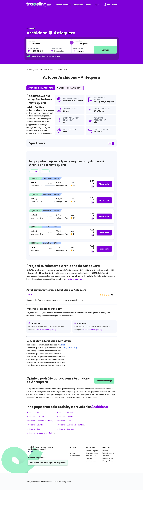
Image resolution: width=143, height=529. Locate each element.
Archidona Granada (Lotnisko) (39, 420)
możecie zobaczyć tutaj (46, 329)
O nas (72, 453)
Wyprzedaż (78, 4)
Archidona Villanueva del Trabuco (41, 433)
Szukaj (105, 49)
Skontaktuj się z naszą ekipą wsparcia (47, 462)
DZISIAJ (34, 171)
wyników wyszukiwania (74, 279)
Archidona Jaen (33, 429)
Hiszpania (78, 100)
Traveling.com (65, 481)
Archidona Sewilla (34, 425)
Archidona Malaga (34, 412)
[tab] (71, 184)
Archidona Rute (63, 420)
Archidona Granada (65, 429)
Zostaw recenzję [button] (104, 380)
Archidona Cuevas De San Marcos (71, 425)
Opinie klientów (108, 453)
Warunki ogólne (92, 450)
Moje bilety (110, 4)
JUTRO (45, 171)
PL (97, 4)
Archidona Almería (65, 416)
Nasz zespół (75, 456)
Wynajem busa (107, 461)
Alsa (30, 294)
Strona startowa (63, 4)
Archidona (68, 100)
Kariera (105, 450)
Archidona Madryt (64, 412)
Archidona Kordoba (35, 416)
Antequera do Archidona (69, 87)
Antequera (99, 101)
